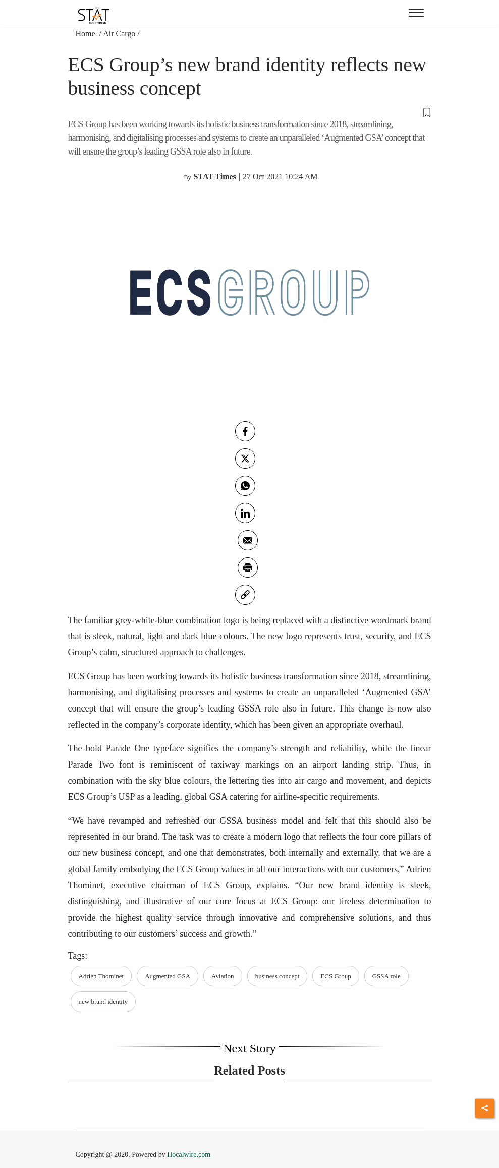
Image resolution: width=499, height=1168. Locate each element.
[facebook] (245, 431)
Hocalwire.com (188, 1154)
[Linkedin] (245, 513)
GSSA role (386, 976)
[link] (245, 595)
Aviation (222, 976)
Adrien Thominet (101, 976)
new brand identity (103, 1001)
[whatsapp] (245, 486)
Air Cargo (119, 33)
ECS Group (335, 976)
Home (86, 33)
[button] (249, 112)
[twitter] (245, 458)
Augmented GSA (167, 976)
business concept (277, 976)
